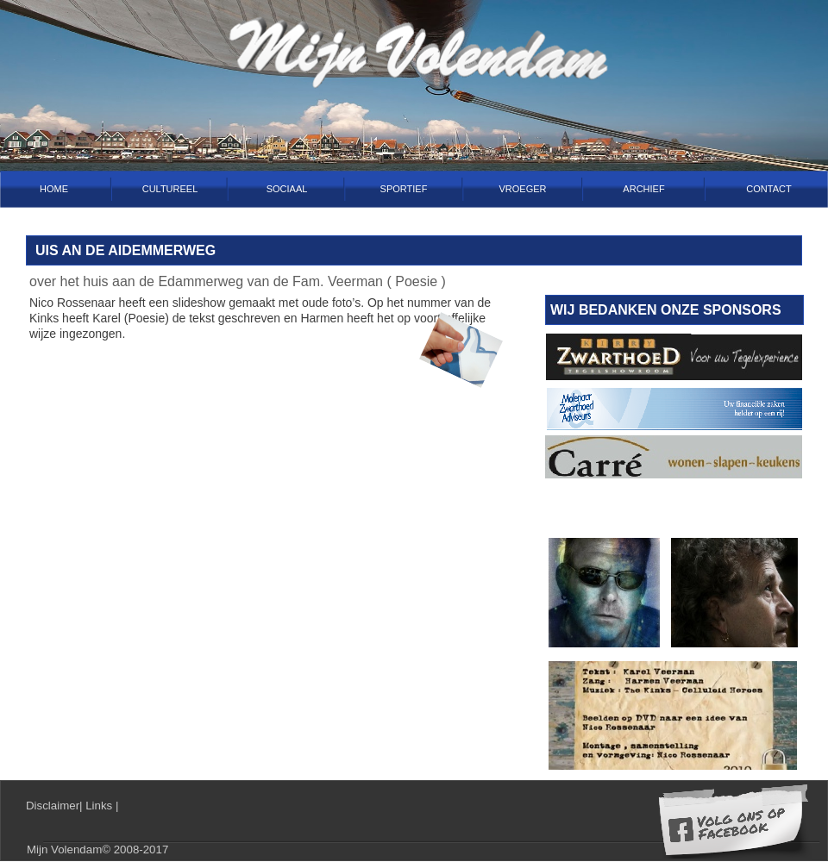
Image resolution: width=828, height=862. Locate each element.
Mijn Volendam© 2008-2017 (97, 849)
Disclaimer (52, 805)
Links (100, 805)
